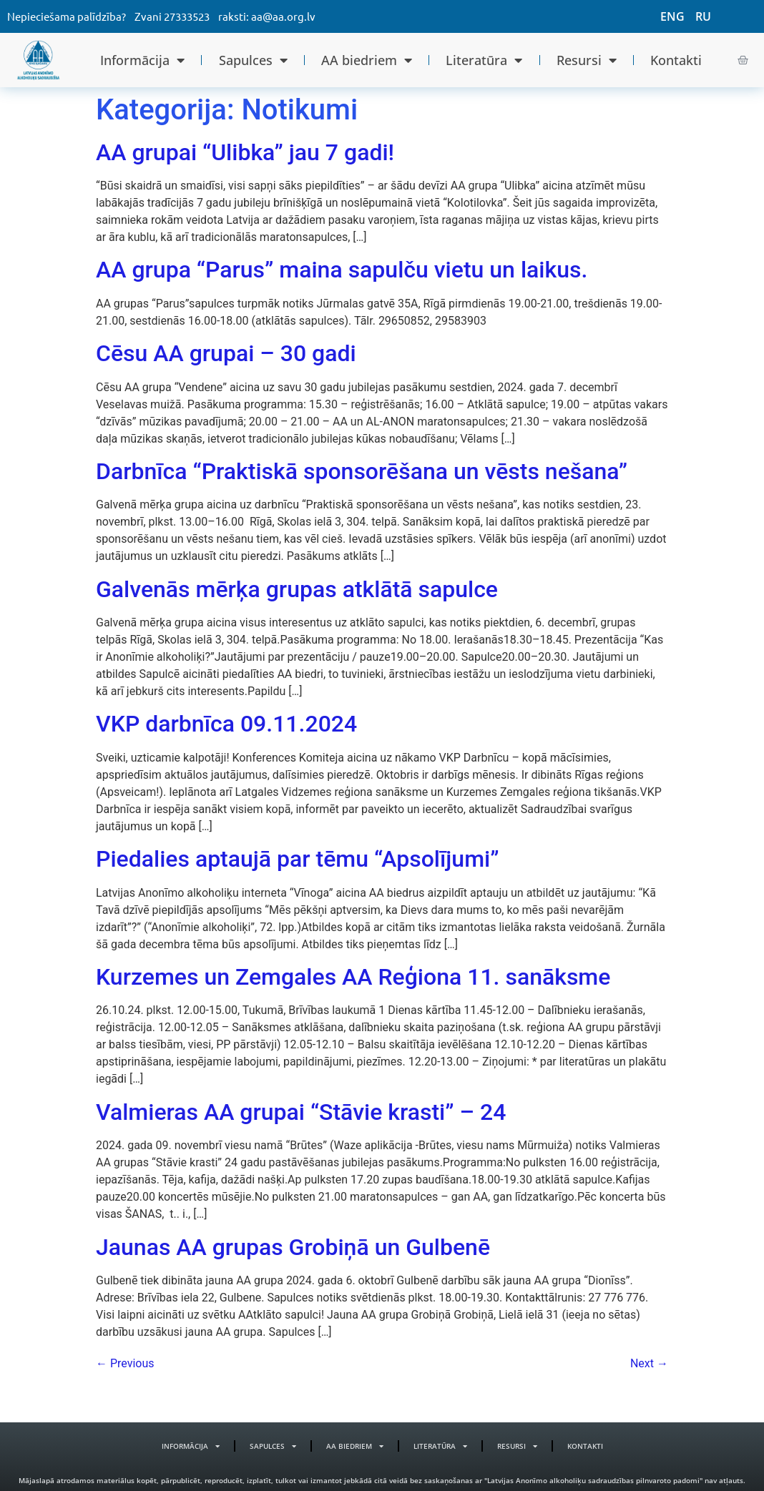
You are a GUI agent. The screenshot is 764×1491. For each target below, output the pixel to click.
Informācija (142, 60)
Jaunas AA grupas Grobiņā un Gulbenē (293, 1247)
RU (703, 16)
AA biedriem (366, 60)
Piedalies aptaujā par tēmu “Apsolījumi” (297, 858)
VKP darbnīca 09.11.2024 (226, 723)
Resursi (587, 60)
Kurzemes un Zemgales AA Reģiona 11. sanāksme (353, 976)
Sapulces (253, 60)
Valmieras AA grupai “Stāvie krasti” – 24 (301, 1112)
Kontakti (676, 60)
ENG (672, 16)
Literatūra (484, 60)
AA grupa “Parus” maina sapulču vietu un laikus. (341, 269)
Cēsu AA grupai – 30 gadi (226, 353)
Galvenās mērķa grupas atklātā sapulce (297, 589)
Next (649, 1363)
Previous (125, 1363)
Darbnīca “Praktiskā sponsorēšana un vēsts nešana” (361, 471)
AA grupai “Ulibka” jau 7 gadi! (245, 152)
